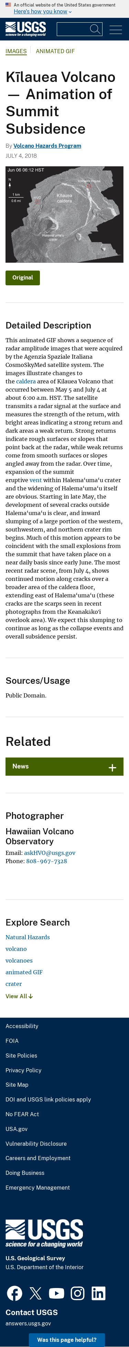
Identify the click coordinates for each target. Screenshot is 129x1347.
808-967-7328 (46, 861)
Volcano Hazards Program (47, 146)
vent (36, 480)
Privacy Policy (24, 1071)
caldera (26, 381)
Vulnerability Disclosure (36, 1144)
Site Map (17, 1085)
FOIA (12, 1041)
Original (22, 277)
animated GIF (24, 972)
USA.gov (17, 1129)
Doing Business (25, 1173)
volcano (16, 948)
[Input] (80, 29)
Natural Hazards (28, 937)
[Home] (26, 35)
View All (19, 996)
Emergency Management (38, 1188)
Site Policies (21, 1056)
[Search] (96, 29)
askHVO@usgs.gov (49, 852)
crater (14, 983)
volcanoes (19, 960)
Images (16, 51)
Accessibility (22, 1026)
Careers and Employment (38, 1158)
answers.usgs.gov (28, 1323)
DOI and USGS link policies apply (48, 1100)
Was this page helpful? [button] (67, 1340)
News (20, 766)
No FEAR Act (22, 1114)
